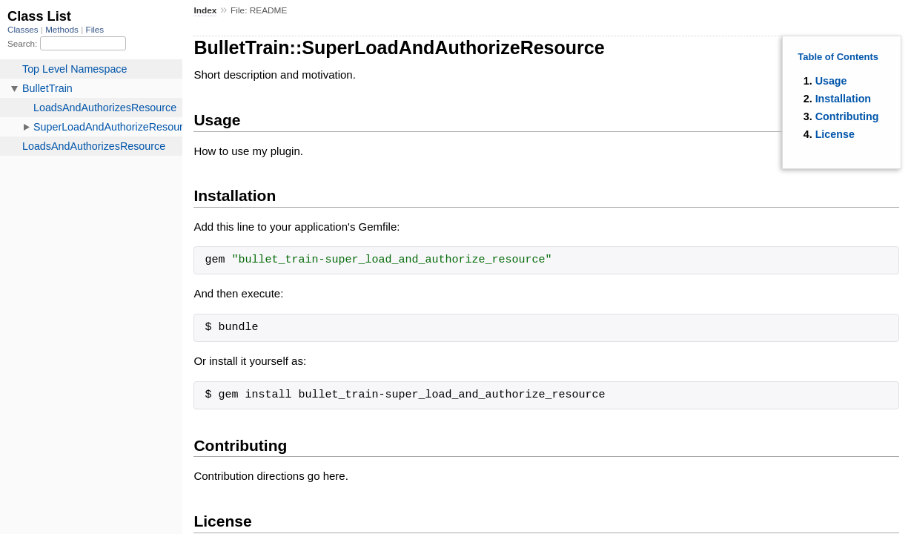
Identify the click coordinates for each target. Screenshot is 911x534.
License (835, 134)
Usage (831, 81)
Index (204, 10)
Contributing (847, 116)
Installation (843, 99)
